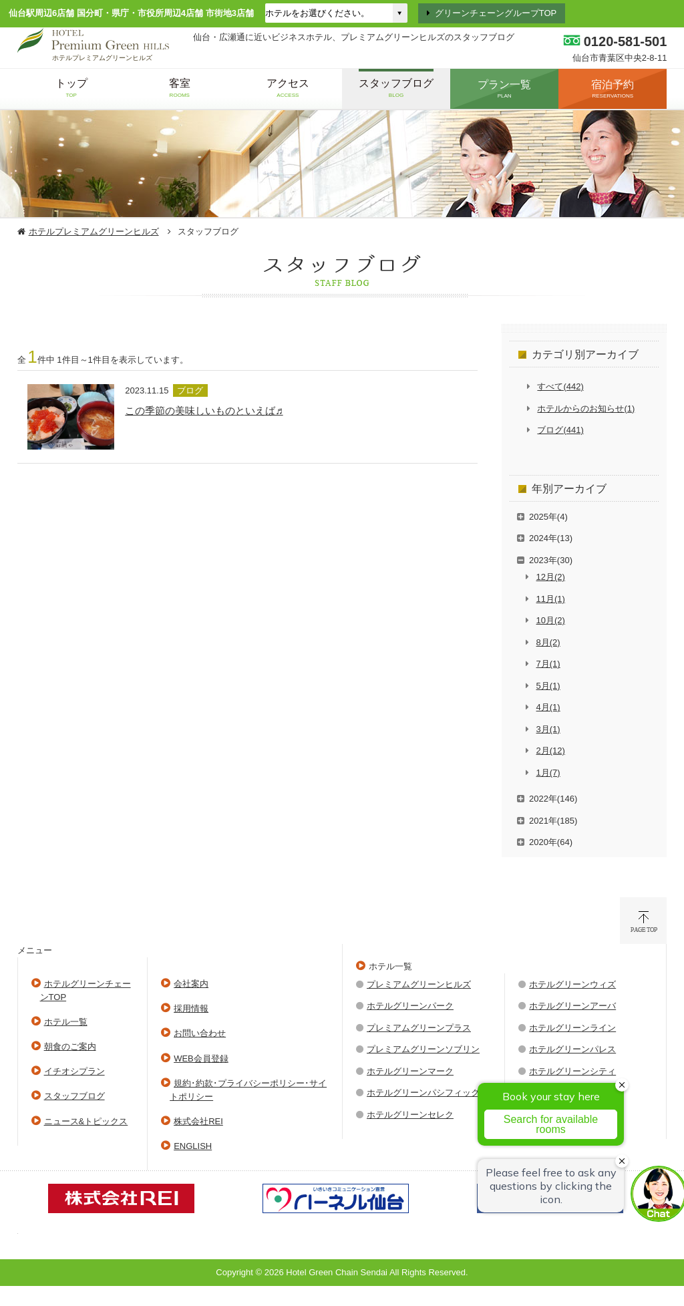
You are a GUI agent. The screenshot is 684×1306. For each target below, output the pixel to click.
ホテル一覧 (66, 1022)
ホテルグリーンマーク (410, 1071)
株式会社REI (198, 1121)
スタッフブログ (74, 1096)
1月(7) (548, 773)
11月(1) (550, 599)
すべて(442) (560, 386)
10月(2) (550, 620)
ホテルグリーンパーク (410, 1006)
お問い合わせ (200, 1033)
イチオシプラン (74, 1071)
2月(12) (550, 751)
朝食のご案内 (70, 1046)
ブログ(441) (560, 430)
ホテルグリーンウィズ (572, 984)
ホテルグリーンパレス (572, 1049)
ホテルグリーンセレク (410, 1115)
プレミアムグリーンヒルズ (419, 984)
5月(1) (548, 686)
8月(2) (548, 642)
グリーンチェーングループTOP (496, 13)
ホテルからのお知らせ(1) (586, 408)
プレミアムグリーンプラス (419, 1028)
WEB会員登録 (201, 1058)
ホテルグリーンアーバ (572, 1006)
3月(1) (548, 729)
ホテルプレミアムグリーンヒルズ (94, 231)
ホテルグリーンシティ (572, 1071)
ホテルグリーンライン (572, 1028)
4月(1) (548, 707)
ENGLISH (193, 1146)
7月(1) (548, 664)
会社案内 (191, 984)
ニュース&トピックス (86, 1121)
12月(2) (550, 577)
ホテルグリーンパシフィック (423, 1093)
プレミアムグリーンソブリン (423, 1049)
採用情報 (191, 1008)
